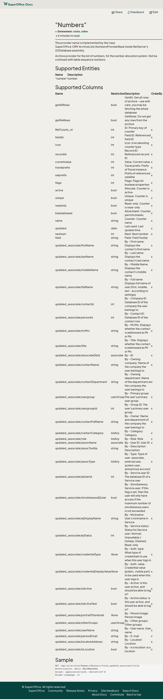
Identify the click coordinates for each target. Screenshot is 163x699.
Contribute (117, 694)
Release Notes (75, 690)
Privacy (93, 690)
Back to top (134, 694)
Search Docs (131, 690)
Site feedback (110, 690)
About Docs (99, 694)
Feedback (136, 12)
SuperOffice (37, 690)
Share (117, 12)
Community (55, 690)
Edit (153, 12)
